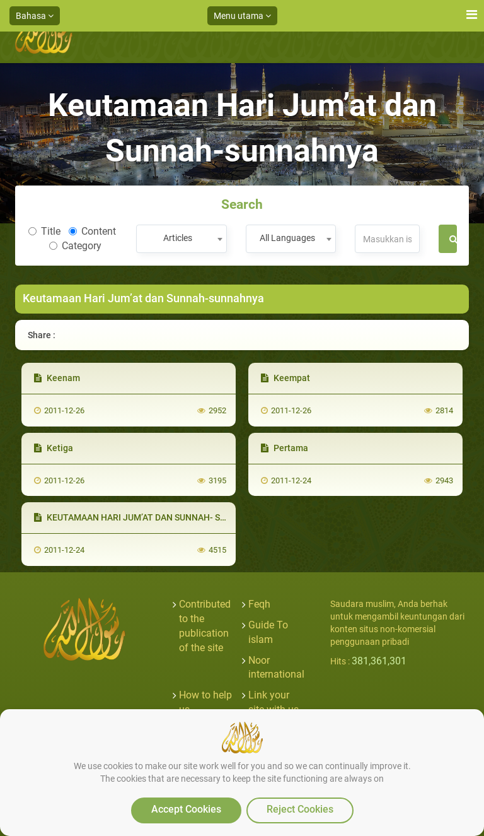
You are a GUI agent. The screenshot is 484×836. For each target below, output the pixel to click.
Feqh (259, 604)
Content (92, 231)
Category (75, 246)
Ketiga (53, 448)
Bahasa (35, 16)
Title (44, 231)
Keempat (285, 378)
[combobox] (181, 239)
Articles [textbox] (177, 238)
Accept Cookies (186, 809)
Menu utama (242, 16)
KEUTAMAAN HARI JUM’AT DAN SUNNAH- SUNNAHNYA (150, 517)
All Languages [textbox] (287, 238)
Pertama (284, 448)
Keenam (57, 378)
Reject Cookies (300, 809)
